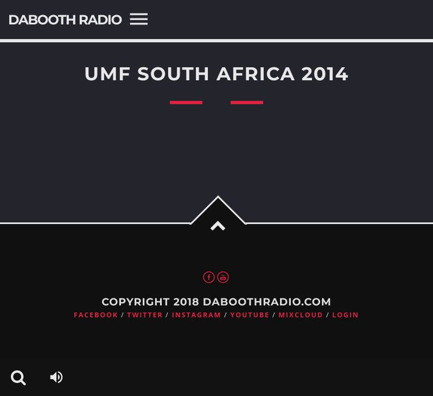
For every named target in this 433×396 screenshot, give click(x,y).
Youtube (250, 315)
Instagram (196, 315)
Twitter (145, 315)
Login (345, 315)
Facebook (96, 315)
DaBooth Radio (65, 20)
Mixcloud (300, 315)
